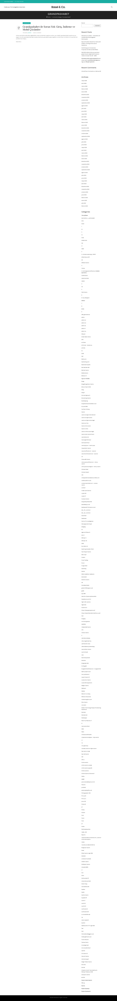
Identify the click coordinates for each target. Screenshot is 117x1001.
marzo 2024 (84, 153)
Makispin (83, 688)
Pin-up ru (83, 798)
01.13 (82, 221)
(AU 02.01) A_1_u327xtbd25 (88, 218)
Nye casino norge (85, 751)
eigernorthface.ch (85, 532)
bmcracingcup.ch (85, 395)
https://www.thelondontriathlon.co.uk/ (90, 613)
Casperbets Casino (86, 448)
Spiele (82, 892)
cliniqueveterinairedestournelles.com (90, 477)
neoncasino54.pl (85, 726)
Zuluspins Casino (85, 974)
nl (81, 740)
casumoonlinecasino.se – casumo (89, 453)
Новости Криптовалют (86, 980)
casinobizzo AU (85, 437)
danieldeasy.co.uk (85, 504)
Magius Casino (85, 685)
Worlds (83, 967)
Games (83, 571)
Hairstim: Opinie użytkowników (88, 596)
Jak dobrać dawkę (85, 638)
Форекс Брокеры (85, 988)
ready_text (84, 832)
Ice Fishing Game (85, 621)
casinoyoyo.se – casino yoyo (88, 445)
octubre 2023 (84, 167)
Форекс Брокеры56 (86, 991)
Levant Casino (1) (85, 677)
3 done (83, 268)
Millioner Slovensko (86, 696)
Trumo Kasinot (85, 939)
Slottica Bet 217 (85, 878)
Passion (83, 784)
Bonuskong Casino (86, 398)
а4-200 (83, 977)
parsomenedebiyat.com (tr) (88, 782)
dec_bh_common (85, 510)
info (82, 629)
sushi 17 (83, 900)
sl (81, 870)
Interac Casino (85, 632)
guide (82, 590)
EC (82, 529)
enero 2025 (84, 125)
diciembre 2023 (85, 161)
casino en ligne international (88, 414)
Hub (82, 616)
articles (83, 348)
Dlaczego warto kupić (86, 524)
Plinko (83, 809)
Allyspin (83, 334)
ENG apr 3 (83, 538)
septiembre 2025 (85, 103)
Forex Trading (84, 560)
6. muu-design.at (85, 297)
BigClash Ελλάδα (85, 378)
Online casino (84, 762)
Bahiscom (83, 359)
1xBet (82, 248)
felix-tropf (83, 554)
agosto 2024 (84, 139)
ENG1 (82, 543)
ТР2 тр (83, 983)
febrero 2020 (84, 206)
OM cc (83, 759)
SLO (82, 872)
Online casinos (85, 770)
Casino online (84, 428)
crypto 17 (83, 496)
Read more (18, 41)
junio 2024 (84, 144)
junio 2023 (84, 178)
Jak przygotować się (86, 641)
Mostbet (83, 712)
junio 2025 (84, 111)
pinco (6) (83, 801)
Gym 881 (83, 593)
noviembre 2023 (85, 164)
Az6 (82, 356)
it (81, 635)
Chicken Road (84, 469)
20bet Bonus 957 (85, 257)
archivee (83, 342)
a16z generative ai (85, 314)
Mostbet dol (84, 715)
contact (83, 487)
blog (82, 389)
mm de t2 (83, 705)
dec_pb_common (85, 512)
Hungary (83, 618)
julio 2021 (83, 203)
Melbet (83, 691)
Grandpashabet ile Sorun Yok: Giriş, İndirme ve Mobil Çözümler (49, 28)
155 (82, 243)
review (82, 842)
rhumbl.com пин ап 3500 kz (88, 845)
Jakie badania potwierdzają (88, 646)
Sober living (84, 883)
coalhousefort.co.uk (86, 480)
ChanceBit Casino (85, 459)
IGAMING (83, 624)
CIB (82, 475)
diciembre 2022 (85, 186)
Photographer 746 (85, 793)
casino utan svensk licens (87, 434)
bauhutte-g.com (85, 361)
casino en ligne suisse (86, 417)
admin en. (83, 323)
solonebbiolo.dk (85, 886)
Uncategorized (84, 945)
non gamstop (84, 745)
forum (82, 563)
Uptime (83, 950)
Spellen (83, 889)
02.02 (82, 223)
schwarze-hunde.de (86, 858)
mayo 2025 (84, 114)
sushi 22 (83, 903)
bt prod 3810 (84, 406)
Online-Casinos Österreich (87, 773)
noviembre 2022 (85, 189)
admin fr (83, 328)
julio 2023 (83, 175)
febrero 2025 (84, 122)
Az (82, 350)
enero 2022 (84, 200)
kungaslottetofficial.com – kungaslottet (91, 668)
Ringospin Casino (85, 847)
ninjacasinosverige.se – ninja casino (90, 737)
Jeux (82, 655)
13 (81, 234)
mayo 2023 (84, 181)
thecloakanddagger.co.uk (87, 934)
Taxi (82, 928)
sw (82, 917)
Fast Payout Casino (86, 551)
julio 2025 (83, 108)
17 (81, 246)
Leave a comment (37, 32)
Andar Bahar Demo (86, 336)
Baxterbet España (85, 364)
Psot (82, 821)
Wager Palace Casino (86, 961)
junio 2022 (84, 194)
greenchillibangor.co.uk (87, 588)
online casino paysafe (86, 768)
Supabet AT (84, 897)
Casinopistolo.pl (85, 442)
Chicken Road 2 (85, 472)
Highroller (83, 604)
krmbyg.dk (84, 666)
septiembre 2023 (85, 169)
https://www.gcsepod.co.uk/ (88, 610)
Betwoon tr (84, 375)
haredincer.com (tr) (86, 599)
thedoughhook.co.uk (86, 936)
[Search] (112, 7)
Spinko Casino (84, 895)
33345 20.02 (84, 275)
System (83, 923)
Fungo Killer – (84, 565)
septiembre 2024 (85, 136)
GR (82, 582)
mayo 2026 (84, 80)
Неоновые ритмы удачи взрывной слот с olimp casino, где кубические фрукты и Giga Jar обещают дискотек (91, 60)
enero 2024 (84, 158)
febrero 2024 (84, 156)
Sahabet (83, 856)
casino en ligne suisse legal (88, 420)
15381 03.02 (84, 240)
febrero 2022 (84, 197)
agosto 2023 (84, 172)
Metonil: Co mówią (85, 694)
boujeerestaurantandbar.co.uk (88, 403)
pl (81, 807)
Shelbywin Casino (85, 864)
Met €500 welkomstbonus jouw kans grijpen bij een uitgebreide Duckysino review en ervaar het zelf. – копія (90, 54)
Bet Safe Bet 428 (85, 367)
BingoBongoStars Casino (87, 384)
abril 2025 (83, 116)
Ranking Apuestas (85, 829)
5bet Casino (84, 292)
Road (82, 850)
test (82, 931)
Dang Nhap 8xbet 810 (86, 501)
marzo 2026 (84, 86)
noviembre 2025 (85, 97)
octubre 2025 (84, 100)
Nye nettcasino (85, 754)
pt (82, 823)
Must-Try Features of (86, 720)
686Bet (83, 300)
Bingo (82, 381)
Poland (83, 812)
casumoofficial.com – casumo (88, 451)
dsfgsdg (83, 526)
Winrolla (83, 964)
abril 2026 (83, 83)
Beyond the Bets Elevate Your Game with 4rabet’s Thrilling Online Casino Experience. (91, 43)
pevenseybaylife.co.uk (86, 790)
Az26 (82, 353)
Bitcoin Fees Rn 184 (86, 387)
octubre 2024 (84, 133)
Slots (82, 875)
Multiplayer (84, 718)
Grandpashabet (26, 23)
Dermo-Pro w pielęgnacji (87, 521)
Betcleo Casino (85, 370)
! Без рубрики (84, 215)
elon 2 (82, 535)
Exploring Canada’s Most (87, 549)
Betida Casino (84, 373)
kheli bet (83, 660)
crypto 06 (83, 493)
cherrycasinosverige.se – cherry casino (90, 466)
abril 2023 (83, 183)
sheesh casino (85, 861)
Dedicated (83, 518)
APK (82, 339)
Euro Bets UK (84, 546)
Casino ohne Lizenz (86, 426)
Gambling (83, 568)
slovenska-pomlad (86, 881)
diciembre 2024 (85, 128)
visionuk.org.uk (85, 959)
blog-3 (83, 392)
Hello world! (98, 71)
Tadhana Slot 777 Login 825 (88, 925)
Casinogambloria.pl (86, 439)
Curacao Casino (85, 499)
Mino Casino (84, 702)
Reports (83, 834)
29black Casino (85, 262)
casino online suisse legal (87, 431)
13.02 (82, 237)
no (82, 743)
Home (49, 17)
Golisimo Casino (85, 579)
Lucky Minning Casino (86, 682)
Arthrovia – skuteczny (86, 345)
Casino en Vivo (84, 423)
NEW (82, 729)
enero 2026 (84, 91)
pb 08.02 (83, 787)
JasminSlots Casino (86, 649)
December (83, 515)
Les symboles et (85, 674)
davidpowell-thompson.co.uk (88, 507)
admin (83, 317)
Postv (82, 818)
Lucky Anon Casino (86, 680)
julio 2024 (83, 142)
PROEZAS (56, 997)
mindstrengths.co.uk (86, 699)
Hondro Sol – (84, 607)
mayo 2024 (84, 147)
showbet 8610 (84, 867)
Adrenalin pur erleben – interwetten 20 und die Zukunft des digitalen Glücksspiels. (90, 37)
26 (82, 260)
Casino (83, 412)
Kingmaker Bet (85, 663)
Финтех (83, 985)
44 (82, 286)
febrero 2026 (84, 89)
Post (82, 815)
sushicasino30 (85, 911)
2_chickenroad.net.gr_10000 (88, 254)
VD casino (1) (84, 953)
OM (82, 756)
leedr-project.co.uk (86, 671)
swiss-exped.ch (85, 920)
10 (81, 229)
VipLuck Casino (85, 956)
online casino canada (86, 765)
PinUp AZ (83, 804)
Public (83, 826)
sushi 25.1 (83, 906)
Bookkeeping (84, 401)
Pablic (83, 776)
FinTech (83, 557)
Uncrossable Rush (86, 948)
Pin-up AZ (83, 796)
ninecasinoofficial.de (86, 734)
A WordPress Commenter (87, 71)
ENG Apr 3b (84, 540)
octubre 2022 (84, 192)
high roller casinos (86, 602)
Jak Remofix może (85, 643)
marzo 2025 (84, 119)
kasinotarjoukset (85, 657)
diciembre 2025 (85, 94)
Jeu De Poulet (84, 652)
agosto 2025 (84, 105)
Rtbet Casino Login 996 (87, 853)
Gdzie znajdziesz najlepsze (87, 574)
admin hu (83, 331)
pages (82, 779)
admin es (83, 325)
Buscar (83, 23)
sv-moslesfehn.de (85, 914)
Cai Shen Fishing (85, 409)
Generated (83, 577)
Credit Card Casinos (86, 490)
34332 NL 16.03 (85, 278)
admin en (83, 320)
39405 (83, 281)
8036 (82, 309)
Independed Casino (86, 627)
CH (82, 456)
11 (81, 232)
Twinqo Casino (84, 942)
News (82, 731)
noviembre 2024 (85, 130)
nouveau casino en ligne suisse (88, 748)
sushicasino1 (84, 909)
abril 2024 (83, 150)
